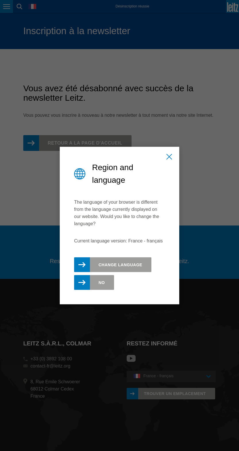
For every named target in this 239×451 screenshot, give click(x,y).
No (102, 282)
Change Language (120, 264)
